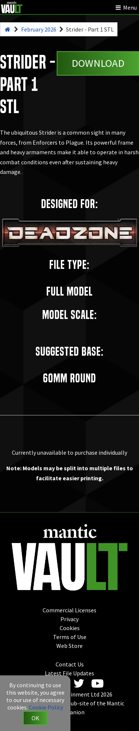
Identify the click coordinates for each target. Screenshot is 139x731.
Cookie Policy (46, 707)
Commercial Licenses (69, 610)
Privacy (69, 619)
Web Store (69, 645)
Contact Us (70, 664)
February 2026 (38, 29)
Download (98, 63)
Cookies (70, 628)
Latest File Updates (69, 673)
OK (35, 718)
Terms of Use (69, 637)
